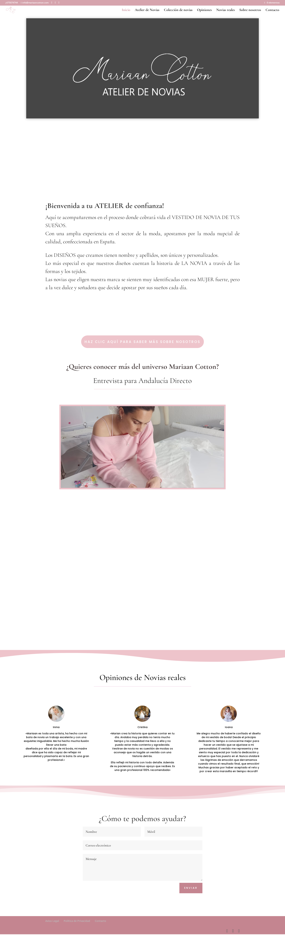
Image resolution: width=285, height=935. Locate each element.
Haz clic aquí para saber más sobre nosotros (142, 343)
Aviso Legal (52, 921)
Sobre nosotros (250, 10)
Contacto (272, 10)
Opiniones (204, 10)
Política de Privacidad (77, 921)
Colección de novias (178, 10)
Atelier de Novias (147, 10)
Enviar (191, 888)
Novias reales (225, 10)
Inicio (126, 10)
